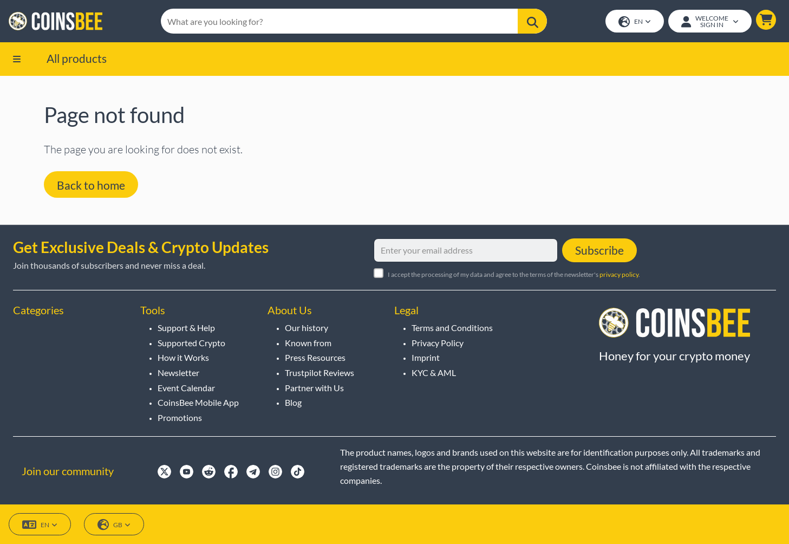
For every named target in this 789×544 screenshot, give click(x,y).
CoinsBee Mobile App (198, 402)
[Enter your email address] (466, 250)
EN (634, 22)
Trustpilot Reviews (319, 372)
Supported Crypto (191, 343)
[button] (766, 20)
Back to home (91, 185)
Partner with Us (314, 388)
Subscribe (599, 250)
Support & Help (186, 327)
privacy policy (618, 274)
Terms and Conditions (452, 327)
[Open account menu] (710, 21)
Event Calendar (186, 388)
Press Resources (315, 357)
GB (114, 524)
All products (77, 58)
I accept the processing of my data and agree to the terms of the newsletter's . (514, 274)
